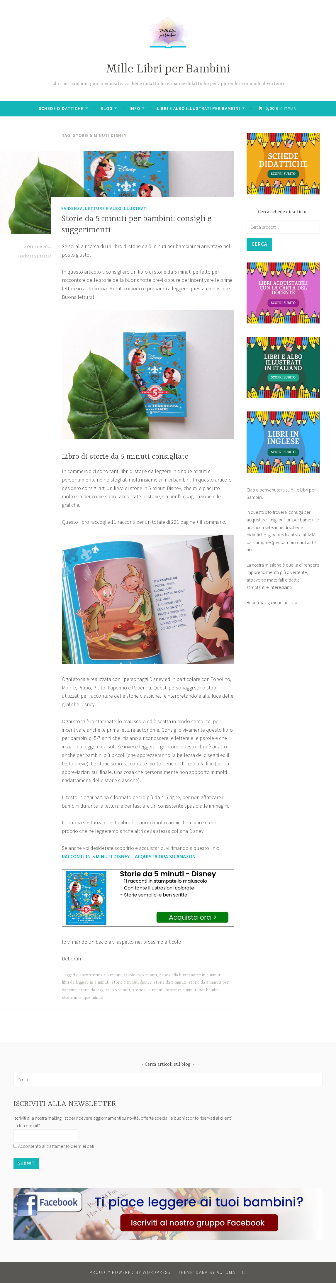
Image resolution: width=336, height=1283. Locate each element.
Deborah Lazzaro (36, 256)
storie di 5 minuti (148, 990)
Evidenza (72, 208)
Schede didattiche (61, 108)
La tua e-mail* (26, 1125)
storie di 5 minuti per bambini (193, 990)
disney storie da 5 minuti (99, 975)
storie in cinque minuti (82, 997)
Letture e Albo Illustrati (116, 208)
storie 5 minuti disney (131, 982)
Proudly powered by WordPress (130, 1272)
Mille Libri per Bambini (168, 69)
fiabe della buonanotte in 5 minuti (190, 975)
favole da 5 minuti (140, 975)
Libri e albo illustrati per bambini (199, 108)
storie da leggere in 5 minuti (104, 990)
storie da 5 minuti (170, 982)
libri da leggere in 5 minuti (85, 982)
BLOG (107, 108)
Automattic (231, 1272)
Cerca (260, 244)
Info (135, 108)
